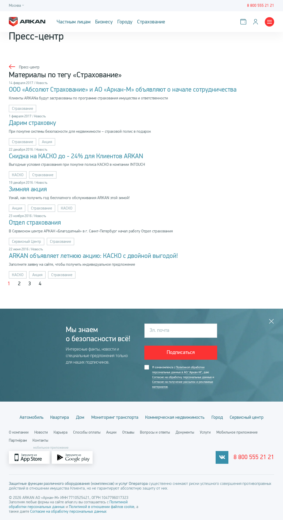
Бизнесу (104, 21)
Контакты (40, 440)
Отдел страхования (35, 223)
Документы (185, 432)
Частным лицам (74, 21)
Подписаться (181, 353)
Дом (79, 417)
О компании (19, 432)
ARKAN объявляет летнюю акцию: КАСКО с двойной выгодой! (93, 256)
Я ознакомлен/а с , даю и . (183, 377)
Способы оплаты (86, 432)
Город (218, 417)
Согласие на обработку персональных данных (182, 377)
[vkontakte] (226, 457)
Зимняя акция (28, 189)
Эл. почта (159, 330)
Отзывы (128, 432)
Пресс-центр (29, 67)
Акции (111, 432)
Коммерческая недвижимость (175, 417)
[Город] (17, 5)
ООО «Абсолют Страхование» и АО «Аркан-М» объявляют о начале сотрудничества (122, 89)
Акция (47, 141)
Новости (41, 432)
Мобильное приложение (237, 432)
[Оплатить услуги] (244, 21)
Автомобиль (30, 417)
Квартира (58, 417)
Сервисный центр (249, 417)
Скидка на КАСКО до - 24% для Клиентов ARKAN (76, 156)
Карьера (60, 432)
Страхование (151, 21)
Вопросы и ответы (155, 432)
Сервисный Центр (26, 241)
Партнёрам (18, 440)
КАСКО (17, 175)
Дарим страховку (32, 123)
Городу (124, 21)
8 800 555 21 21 (255, 457)
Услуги (205, 432)
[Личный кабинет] (257, 21)
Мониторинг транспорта (114, 417)
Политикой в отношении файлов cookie (101, 506)
